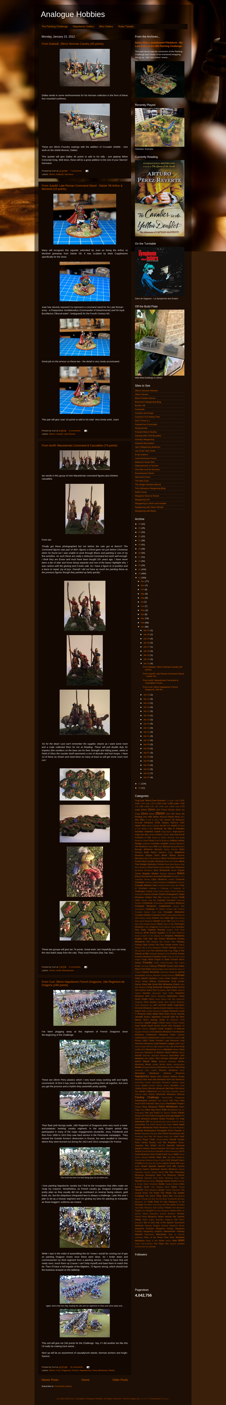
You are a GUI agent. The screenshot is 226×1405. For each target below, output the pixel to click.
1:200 (152, 803)
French (75, 1370)
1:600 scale (163, 806)
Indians (138, 1011)
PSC (177, 1119)
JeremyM (166, 1017)
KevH (150, 1026)
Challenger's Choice (143, 891)
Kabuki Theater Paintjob (175, 1023)
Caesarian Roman (142, 879)
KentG (144, 1026)
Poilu (147, 1116)
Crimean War (171, 909)
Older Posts (120, 1379)
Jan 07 (146, 753)
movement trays (142, 1070)
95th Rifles (140, 820)
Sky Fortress (157, 1163)
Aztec (160, 846)
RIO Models (158, 1136)
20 (139, 544)
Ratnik (175, 1124)
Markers (175, 1052)
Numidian (174, 1085)
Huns (146, 1002)
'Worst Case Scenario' (155, 800)
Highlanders (172, 996)
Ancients (139, 831)
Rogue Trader (149, 1139)
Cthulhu (147, 915)
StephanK (148, 1178)
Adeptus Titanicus (170, 823)
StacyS (161, 1172)
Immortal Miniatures (143, 1008)
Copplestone (165, 906)
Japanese (156, 1017)
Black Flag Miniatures (152, 858)
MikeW (138, 1061)
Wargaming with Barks (145, 511)
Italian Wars (158, 1014)
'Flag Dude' (140, 800)
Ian (151, 1005)
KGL (170, 1026)
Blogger (165, 1398)
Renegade (162, 1130)
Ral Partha (167, 1125)
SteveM (138, 1181)
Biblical (172, 855)
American (158, 828)
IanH (155, 1005)
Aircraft (163, 826)
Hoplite (145, 999)
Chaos (155, 891)
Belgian (149, 855)
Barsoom (158, 849)
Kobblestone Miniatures (157, 1035)
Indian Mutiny (179, 1008)
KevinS (164, 1026)
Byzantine (175, 876)
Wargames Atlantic (177, 1226)
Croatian (181, 909)
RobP (182, 1136)
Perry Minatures (99, 1370)
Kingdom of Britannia (174, 1029)
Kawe (137, 1026)
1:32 (136, 806)
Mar (143, 618)
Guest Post (151, 990)
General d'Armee (168, 975)
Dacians (142, 918)
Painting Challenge (147, 1097)
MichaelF (174, 1058)
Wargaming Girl (142, 499)
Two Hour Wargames (162, 1211)
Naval (153, 1076)
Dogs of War (169, 924)
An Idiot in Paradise (174, 828)
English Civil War (144, 939)
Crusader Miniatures (174, 912)
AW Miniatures (141, 846)
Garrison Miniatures (153, 975)
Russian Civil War (157, 1142)
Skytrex (166, 1163)
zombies (180, 1244)
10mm (144, 810)
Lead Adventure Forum (145, 458)
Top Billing (180, 1205)
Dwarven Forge (169, 927)
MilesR (146, 1061)
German (179, 975)
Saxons (138, 1151)
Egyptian (161, 933)
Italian (149, 1014)
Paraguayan (179, 1098)
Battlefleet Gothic (166, 852)
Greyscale (157, 987)
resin (160, 1133)
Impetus (170, 1008)
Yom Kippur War (161, 1244)
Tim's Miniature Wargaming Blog (150, 488)
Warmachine (149, 1234)
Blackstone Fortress (155, 864)
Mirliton (169, 1064)
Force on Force (173, 957)
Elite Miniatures (178, 933)
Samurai (180, 1145)
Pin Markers (165, 1113)
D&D (137, 918)
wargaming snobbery (152, 1231)
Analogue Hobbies (73, 14)
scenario (159, 1151)
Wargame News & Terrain (147, 496)
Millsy (154, 1061)
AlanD (174, 825)
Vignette (181, 1217)
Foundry (147, 962)
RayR (181, 1124)
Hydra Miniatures (141, 1005)
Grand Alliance (149, 981)
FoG (168, 954)
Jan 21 (146, 699)
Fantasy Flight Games (145, 945)
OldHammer (152, 1091)
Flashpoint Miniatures (158, 954)
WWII (181, 1240)
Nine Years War (149, 1079)
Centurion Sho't (163, 885)
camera (171, 879)
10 (139, 788)
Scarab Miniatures (149, 1151)
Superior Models (172, 1184)
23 (139, 532)
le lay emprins (141, 454)
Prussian (170, 1119)
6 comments (75, 430)
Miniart (148, 1064)
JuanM (59, 434)
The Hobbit (154, 1193)
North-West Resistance (161, 1082)
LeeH (177, 1043)
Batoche (174, 849)
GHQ (137, 978)
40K (150, 817)
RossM (173, 1139)
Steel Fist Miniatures (166, 1175)
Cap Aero (148, 882)
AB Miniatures (178, 820)
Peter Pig (149, 1110)
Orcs (145, 1094)
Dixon (160, 924)
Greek (176, 984)
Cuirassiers (156, 915)
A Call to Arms (152, 820)
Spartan (181, 1166)
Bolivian (162, 867)
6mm (177, 817)
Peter (142, 1110)
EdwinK (153, 933)
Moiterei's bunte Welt (145, 462)
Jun (143, 606)
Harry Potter (168, 993)
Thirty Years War (164, 1196)
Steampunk (150, 1175)
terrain (161, 1190)
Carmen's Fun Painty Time (147, 417)
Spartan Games (142, 1169)
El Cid (168, 933)
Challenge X (154, 888)
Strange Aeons (163, 1181)
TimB (150, 1202)
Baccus (166, 846)
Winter (161, 1241)
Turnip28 (149, 1211)
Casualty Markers (143, 885)
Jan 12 (146, 732)
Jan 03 (146, 769)
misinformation (178, 1064)
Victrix (161, 1216)
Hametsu (146, 993)
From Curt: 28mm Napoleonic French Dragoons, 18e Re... (160, 688)
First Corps (146, 951)
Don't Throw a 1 (142, 420)
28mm (52, 174)
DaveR (163, 921)
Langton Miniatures (167, 1038)
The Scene (150, 1196)
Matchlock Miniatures (160, 1055)
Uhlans (173, 1211)
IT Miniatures (140, 1014)
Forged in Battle (162, 959)
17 (139, 557)
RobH (176, 1136)
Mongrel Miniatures (150, 1067)
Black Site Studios (172, 861)
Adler (182, 823)
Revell (165, 1133)
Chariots (147, 894)
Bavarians (139, 855)
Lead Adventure (172, 1040)
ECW (146, 933)
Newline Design (177, 1076)
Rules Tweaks (126, 26)
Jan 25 (146, 655)
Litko (167, 1046)
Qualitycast (157, 1122)
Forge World (147, 959)
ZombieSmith (140, 1247)
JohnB (162, 1020)
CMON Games (141, 900)
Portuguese (160, 1116)
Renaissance (150, 1130)
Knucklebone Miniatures (161, 1032)
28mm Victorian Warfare (146, 390)
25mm (151, 814)
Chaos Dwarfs (164, 891)
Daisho (149, 918)
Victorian (180, 1214)
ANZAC (166, 835)
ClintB (181, 897)
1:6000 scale (174, 806)
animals (152, 835)
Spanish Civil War (167, 1166)
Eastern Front (173, 930)
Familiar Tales (169, 942)
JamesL (147, 1017)
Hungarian (139, 1002)
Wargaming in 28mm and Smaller (150, 503)
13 (139, 573)
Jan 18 (146, 707)
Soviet (144, 1166)
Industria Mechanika (144, 443)
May (143, 610)
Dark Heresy (179, 918)
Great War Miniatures (162, 984)
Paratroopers (141, 1100)
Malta (182, 1049)
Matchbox (146, 1055)
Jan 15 (146, 719)
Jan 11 (146, 736)
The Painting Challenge (55, 26)
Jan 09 (146, 744)
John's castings (150, 1020)
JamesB (139, 1017)
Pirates (174, 1113)
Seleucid (145, 1157)
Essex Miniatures (167, 939)
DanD (162, 918)
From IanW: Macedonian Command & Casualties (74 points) (79, 445)
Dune (161, 927)
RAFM (152, 1125)
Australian (155, 843)
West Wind (169, 1237)
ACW (157, 822)
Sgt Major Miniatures (176, 1157)
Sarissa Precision (157, 1148)
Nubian (145, 1085)
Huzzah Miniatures (177, 1002)
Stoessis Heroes (149, 1181)
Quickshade (140, 1124)
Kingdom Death (157, 1029)
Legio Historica (147, 1046)
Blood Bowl (169, 864)
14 (139, 569)
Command (170, 900)
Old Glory (169, 1088)
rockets (138, 1139)
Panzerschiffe (167, 1098)
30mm (178, 814)
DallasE (60, 174)
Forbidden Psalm (159, 957)
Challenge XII (178, 888)
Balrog (173, 846)
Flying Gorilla (141, 428)
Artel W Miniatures (162, 841)
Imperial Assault (159, 1008)
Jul (142, 602)
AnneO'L (159, 835)
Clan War (157, 897)
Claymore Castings (170, 897)
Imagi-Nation (179, 1005)
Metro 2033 (155, 1058)
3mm (145, 817)
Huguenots (180, 999)
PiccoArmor (173, 1110)
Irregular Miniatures (170, 1011)
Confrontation (158, 903)
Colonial (161, 900)
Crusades (139, 915)
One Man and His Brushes (147, 469)
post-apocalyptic (173, 1116)
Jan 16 (146, 715)
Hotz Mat (171, 999)
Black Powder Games (145, 398)
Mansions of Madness (154, 1052)
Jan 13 (146, 728)
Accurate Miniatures (144, 823)
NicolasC (139, 1079)
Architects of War (143, 837)
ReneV (171, 1130)
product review (158, 1119)
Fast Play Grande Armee (167, 945)
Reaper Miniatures (144, 1127)
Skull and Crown (142, 477)
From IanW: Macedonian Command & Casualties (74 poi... (160, 681)
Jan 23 (146, 663)
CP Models (160, 909)
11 (139, 783)
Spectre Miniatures (169, 1169)
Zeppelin (173, 1244)
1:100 (176, 800)
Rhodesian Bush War (143, 1136)
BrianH (173, 870)
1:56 (156, 806)
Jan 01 (146, 777)
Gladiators (153, 978)
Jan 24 (146, 659)
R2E (147, 1125)
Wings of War (152, 1241)
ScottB (158, 1154)
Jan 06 (146, 757)
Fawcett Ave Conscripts (146, 424)
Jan (143, 627)
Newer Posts (50, 1379)
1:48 (141, 806)
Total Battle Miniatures (143, 1208)
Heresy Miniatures (158, 996)
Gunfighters (161, 990)
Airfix (168, 826)
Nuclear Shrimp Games (159, 1085)
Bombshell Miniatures (143, 870)
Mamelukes (139, 1052)
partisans (152, 1100)
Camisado (140, 409)
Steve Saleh (179, 1178)
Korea (172, 1035)
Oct (143, 589)
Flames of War (142, 953)
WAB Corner (141, 492)
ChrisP (162, 894)
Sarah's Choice (142, 1148)
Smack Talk (174, 1163)
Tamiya (181, 1187)
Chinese (154, 894)
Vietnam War (170, 1217)
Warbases (139, 1226)
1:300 (182, 803)
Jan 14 (146, 723)
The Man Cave (142, 481)
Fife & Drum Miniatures (151, 948)
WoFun (168, 1241)
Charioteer (139, 894)
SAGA (153, 1145)
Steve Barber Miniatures (163, 1178)
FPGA (156, 963)
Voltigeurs (168, 1220)
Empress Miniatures (174, 936)
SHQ (168, 1160)
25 (139, 524)
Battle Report (150, 852)
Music (182, 1070)
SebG (176, 1154)
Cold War (152, 900)
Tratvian (167, 1208)
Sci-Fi (182, 1151)
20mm (144, 813)
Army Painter (149, 840)
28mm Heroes (141, 394)
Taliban (174, 1187)
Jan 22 (146, 695)
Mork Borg (180, 1067)
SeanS (170, 1154)
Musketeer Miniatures (147, 1073)
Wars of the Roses (153, 1237)
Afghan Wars (140, 826)
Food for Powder (177, 954)
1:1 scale (170, 800)
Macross (160, 1049)
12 (139, 578)
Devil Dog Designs (142, 924)
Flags (170, 951)
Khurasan (177, 1026)
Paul (171, 1100)
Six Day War (147, 1163)
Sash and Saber (177, 1148)
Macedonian (68, 970)
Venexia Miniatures (167, 1214)
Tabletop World (162, 1187)
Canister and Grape (144, 413)
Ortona (151, 1094)
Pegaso (163, 1103)
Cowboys (150, 909)
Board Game (153, 867)
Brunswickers (147, 876)
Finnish (164, 948)
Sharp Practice (159, 1160)
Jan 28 (146, 643)
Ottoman (180, 1094)
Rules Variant (141, 1142)
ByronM (167, 876)
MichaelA (164, 1058)
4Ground (163, 817)
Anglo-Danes (166, 832)
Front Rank (145, 969)
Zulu (147, 1247)
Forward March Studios (146, 432)
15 (139, 565)
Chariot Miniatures (177, 891)
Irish (143, 1011)
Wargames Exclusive (144, 1228)
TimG (156, 1202)
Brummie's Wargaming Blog (148, 402)
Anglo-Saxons (178, 832)
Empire (137, 936)
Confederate (147, 903)
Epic (156, 939)
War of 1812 (149, 1223)
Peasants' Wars (152, 1103)
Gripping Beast (170, 987)
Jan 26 (146, 651)
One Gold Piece (164, 1091)
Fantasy (180, 941)
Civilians (148, 897)
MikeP (181, 1058)
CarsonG (181, 882)
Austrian (164, 843)
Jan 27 (146, 647)
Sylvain (138, 1187)
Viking (138, 1219)
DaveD (156, 921)
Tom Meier (148, 1205)
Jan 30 (146, 634)
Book (156, 870)
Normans (69, 174)
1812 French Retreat (165, 810)
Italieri (167, 1014)
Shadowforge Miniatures (144, 1160)
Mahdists (168, 1049)
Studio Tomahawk (150, 1184)
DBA (169, 921)
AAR (161, 820)
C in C (181, 876)
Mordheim (171, 1067)
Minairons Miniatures (167, 1061)
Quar (164, 1122)
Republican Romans (149, 1133)
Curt (58, 1370)
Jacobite (180, 1014)
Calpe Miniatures (159, 879)
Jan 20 (146, 703)
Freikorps (153, 966)
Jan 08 (146, 748)
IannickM (162, 1005)
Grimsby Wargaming (144, 439)
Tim (145, 1202)
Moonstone (162, 1067)
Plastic (112, 1370)
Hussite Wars (163, 1002)
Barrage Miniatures (144, 849)
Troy (143, 1211)
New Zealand (163, 1076)
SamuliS (171, 1145)
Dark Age (169, 918)
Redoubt (139, 1130)
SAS (168, 1148)
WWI (174, 1240)
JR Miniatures (172, 1020)
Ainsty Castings (153, 826)
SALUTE (161, 1145)
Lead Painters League (164, 1043)
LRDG (143, 1049)
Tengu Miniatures (150, 1190)
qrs (151, 1122)
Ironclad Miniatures (153, 1011)
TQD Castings (158, 1208)
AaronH (167, 820)
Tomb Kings (157, 1205)
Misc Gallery (106, 26)
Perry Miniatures (168, 1106)
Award (150, 846)
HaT (147, 996)
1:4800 (146, 806)
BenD (157, 855)
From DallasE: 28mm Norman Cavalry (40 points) (73, 43)
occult (182, 1085)
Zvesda (152, 1247)
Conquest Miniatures (145, 906)
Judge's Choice (158, 1023)
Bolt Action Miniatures (175, 867)
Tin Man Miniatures (169, 1202)
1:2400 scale (161, 803)
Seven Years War (158, 1157)
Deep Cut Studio (177, 921)
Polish (152, 1116)
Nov (143, 585)
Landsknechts (153, 1038)
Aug (143, 598)
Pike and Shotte (152, 1113)
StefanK (181, 1175)
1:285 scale (173, 803)
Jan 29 (146, 638)
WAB (176, 1220)
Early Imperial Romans (153, 930)
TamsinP (139, 1190)
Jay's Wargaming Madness (147, 447)
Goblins (161, 978)
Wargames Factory (164, 1228)
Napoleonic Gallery (83, 26)
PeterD (158, 1110)
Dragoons (66, 1370)
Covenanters (140, 909)
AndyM (157, 832)
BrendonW (165, 870)
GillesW (144, 978)
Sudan (161, 1184)
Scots (152, 1154)
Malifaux (176, 1049)
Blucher (177, 864)
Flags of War (178, 951)
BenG (164, 855)
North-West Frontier (143, 1082)
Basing (166, 849)
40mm (156, 817)
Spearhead (154, 1169)
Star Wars (169, 1172)
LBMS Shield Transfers (152, 1040)
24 (139, 528)
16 (139, 561)
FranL (137, 966)
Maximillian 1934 (177, 1055)
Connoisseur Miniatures (174, 903)
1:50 (151, 806)
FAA (148, 942)
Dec (143, 581)
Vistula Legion (148, 1220)
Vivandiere (160, 1220)
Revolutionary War (177, 1133)
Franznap (145, 966)
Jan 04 (146, 765)
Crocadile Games (142, 912)
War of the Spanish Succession (170, 1223)
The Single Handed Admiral (148, 484)
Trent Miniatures (178, 1208)
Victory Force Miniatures (146, 1217)
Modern (138, 1067)
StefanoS (139, 1178)
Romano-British (162, 1139)
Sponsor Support (150, 1172)
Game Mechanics (170, 969)
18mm (178, 810)
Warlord (138, 1234)
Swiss (181, 1184)
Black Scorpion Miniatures (153, 861)
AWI (155, 846)
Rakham (159, 1125)
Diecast (153, 924)
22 (139, 536)
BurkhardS (158, 876)
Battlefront (179, 852)
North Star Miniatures (175, 1079)
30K (173, 814)
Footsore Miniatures (143, 957)
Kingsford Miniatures (143, 1032)
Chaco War (174, 885)
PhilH (164, 1110)
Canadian (139, 882)
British (180, 873)
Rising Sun (168, 1136)
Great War (146, 984)
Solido (137, 1166)
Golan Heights (171, 978)
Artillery (173, 840)
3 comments (75, 967)
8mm (182, 817)
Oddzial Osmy (141, 1088)
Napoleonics (85, 1370)
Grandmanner (164, 981)
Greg (149, 987)
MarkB (167, 1052)
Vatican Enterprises (150, 1214)
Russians (172, 1142)
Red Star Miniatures (176, 1128)
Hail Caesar (172, 990)
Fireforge (172, 948)
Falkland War (156, 942)
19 (139, 549)
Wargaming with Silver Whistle (149, 507)
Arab (172, 835)
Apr (143, 614)
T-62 (153, 1187)
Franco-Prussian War (169, 963)
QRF (147, 1122)
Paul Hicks (179, 1100)
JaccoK (173, 1014)
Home (85, 1379)
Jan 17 (146, 711)
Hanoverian (156, 993)
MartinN (138, 1055)
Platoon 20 (139, 1116)
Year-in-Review (147, 1244)
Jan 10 (146, 740)
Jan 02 (146, 773)
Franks (181, 963)
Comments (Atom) (63, 1386)
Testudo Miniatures (173, 1190)
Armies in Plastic (159, 838)
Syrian (146, 1187)
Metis (147, 1058)
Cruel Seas (157, 912)
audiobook (146, 844)
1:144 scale (144, 803)
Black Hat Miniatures (170, 858)
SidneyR (174, 1160)
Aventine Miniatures (176, 844)
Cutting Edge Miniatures (175, 915)
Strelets (174, 1181)
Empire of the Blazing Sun (153, 936)
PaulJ (137, 1103)
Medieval (139, 1058)
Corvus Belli (178, 906)
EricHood (144, 1398)
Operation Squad (177, 1091)
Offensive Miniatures (156, 1088)
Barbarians (180, 846)
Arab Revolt (179, 835)
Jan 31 (146, 630)
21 (139, 540)
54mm (171, 817)
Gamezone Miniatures (168, 972)
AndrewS (148, 831)
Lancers (181, 1035)
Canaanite (180, 879)
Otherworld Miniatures (166, 1094)
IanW (58, 970)
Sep (143, 594)
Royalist (181, 1139)
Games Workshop (150, 972)
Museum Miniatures (168, 1070)
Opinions (138, 1094)
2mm (168, 814)
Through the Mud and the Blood (154, 1199)
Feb (143, 622)
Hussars (153, 1002)
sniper (182, 1163)
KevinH (157, 1026)
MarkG (181, 1052)
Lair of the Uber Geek (145, 451)
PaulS (142, 1103)
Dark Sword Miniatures (144, 921)
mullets (154, 1070)
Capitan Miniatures (159, 882)
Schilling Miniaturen (171, 1151)
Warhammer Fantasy (174, 1231)
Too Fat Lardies (169, 1205)
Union (179, 1211)
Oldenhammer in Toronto (146, 466)
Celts (155, 885)
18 (139, 553)
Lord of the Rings (177, 1046)
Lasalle (177, 1038)
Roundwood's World (144, 473)
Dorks (147, 927)
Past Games (163, 1101)
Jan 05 (146, 761)
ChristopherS (172, 894)
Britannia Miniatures (168, 874)
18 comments (76, 1367)
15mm (52, 970)
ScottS (164, 1154)
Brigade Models (150, 873)
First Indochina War (159, 951)
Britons (138, 876)
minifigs (155, 1064)
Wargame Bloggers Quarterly (156, 1226)
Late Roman (69, 434)
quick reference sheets (175, 1122)
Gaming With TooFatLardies (148, 436)
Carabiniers (172, 882)
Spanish (152, 1166)
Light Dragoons (159, 1046)
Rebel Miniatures (160, 1127)
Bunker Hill (140, 405)
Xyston (137, 1244)
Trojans (138, 1211)
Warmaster (161, 1234)
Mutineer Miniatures (174, 1073)
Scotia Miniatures (142, 1154)
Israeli (181, 1011)
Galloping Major (158, 969)
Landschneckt (141, 1038)
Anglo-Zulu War (141, 835)
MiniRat (162, 1064)
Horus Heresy (160, 999)
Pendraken (171, 1103)
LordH (137, 1049)
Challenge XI (166, 888)
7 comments (76, 171)
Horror (151, 999)
